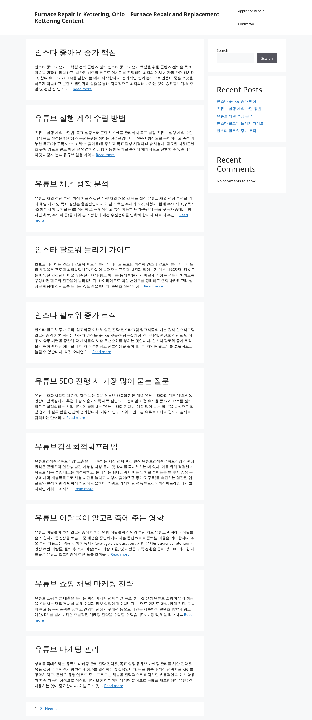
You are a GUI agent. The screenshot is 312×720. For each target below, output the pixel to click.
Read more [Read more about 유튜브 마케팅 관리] (113, 685)
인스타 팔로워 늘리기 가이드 (83, 249)
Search (222, 50)
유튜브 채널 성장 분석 (72, 183)
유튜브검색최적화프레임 (76, 446)
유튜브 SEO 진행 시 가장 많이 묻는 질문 (102, 381)
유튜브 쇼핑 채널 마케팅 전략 (84, 583)
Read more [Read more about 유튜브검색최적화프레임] (84, 488)
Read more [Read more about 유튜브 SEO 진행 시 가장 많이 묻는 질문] (75, 417)
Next (51, 708)
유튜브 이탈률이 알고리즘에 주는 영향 (99, 517)
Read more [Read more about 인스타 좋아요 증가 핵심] (82, 88)
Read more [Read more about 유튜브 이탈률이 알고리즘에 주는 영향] (120, 554)
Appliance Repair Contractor (251, 17)
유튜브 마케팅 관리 (67, 649)
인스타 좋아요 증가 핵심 (75, 52)
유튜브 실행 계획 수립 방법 (80, 118)
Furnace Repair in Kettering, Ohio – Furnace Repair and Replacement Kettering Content (127, 17)
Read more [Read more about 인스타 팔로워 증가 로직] (101, 351)
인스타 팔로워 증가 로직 (75, 315)
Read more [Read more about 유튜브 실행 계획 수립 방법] (105, 154)
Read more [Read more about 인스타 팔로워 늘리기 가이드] (153, 286)
